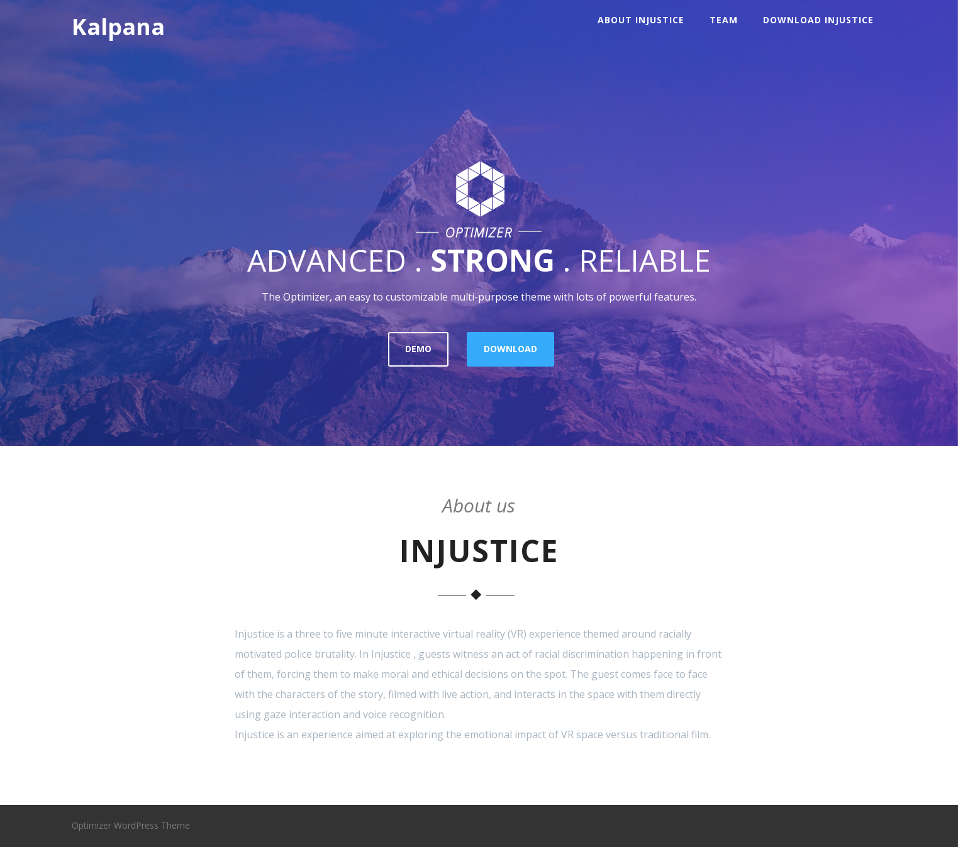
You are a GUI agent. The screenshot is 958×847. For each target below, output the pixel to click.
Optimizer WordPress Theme (131, 825)
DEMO (418, 349)
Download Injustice (818, 20)
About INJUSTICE (641, 20)
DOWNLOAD (510, 349)
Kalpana (118, 26)
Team (724, 20)
